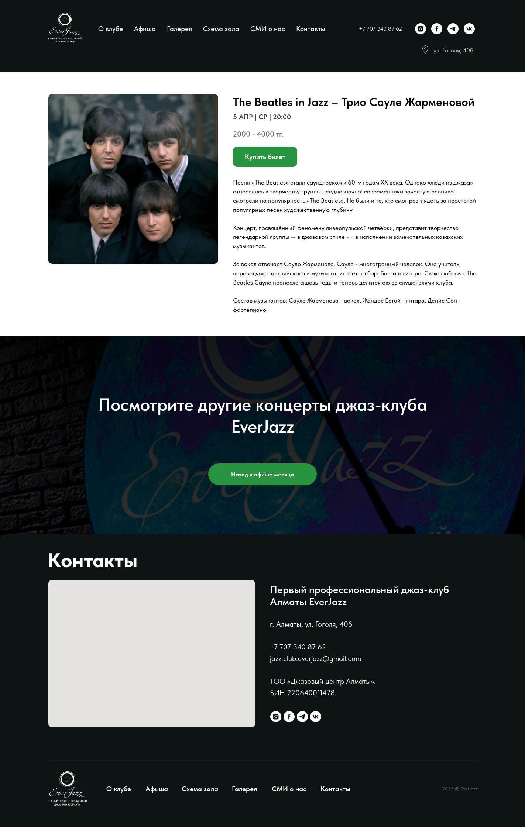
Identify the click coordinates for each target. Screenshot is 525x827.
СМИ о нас (267, 28)
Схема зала (221, 28)
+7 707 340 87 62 (380, 28)
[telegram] (453, 28)
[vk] (469, 28)
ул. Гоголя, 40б (453, 50)
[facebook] (436, 28)
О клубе (110, 28)
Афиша (145, 28)
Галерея (179, 28)
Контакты (310, 28)
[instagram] (420, 28)
